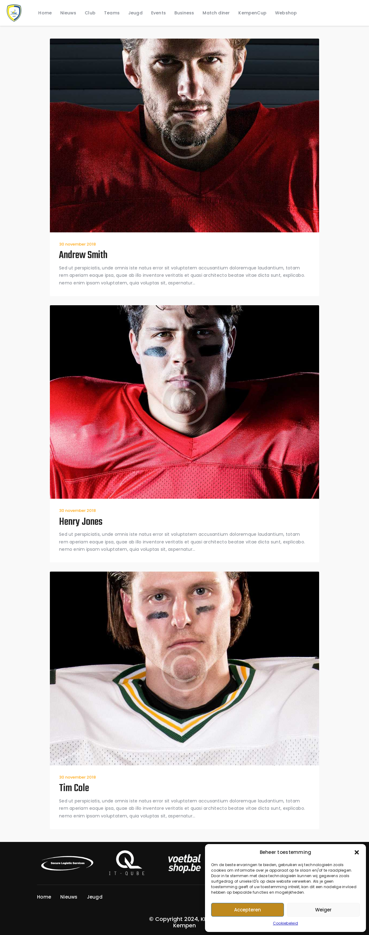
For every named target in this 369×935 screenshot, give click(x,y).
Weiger (323, 910)
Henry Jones (80, 522)
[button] (357, 852)
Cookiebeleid (285, 923)
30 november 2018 (77, 244)
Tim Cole (74, 788)
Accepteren (247, 910)
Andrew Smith (83, 255)
